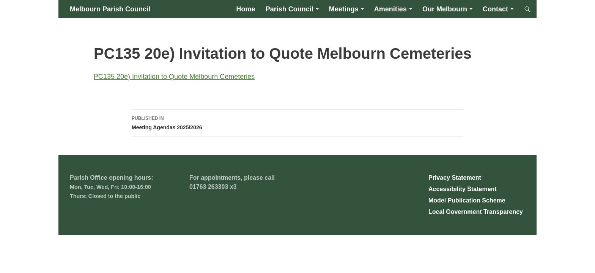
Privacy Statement (454, 177)
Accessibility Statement (462, 189)
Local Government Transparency (475, 212)
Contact (495, 9)
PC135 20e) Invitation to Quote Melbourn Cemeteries (174, 76)
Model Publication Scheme (466, 200)
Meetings (344, 9)
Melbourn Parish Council (110, 9)
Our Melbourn (444, 9)
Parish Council (289, 9)
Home (245, 9)
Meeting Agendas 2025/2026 (297, 122)
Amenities (390, 9)
